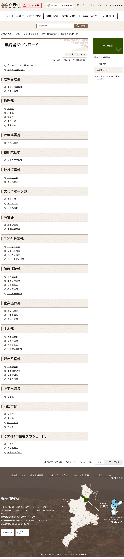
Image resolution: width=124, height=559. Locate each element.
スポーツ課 (12, 203)
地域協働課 (12, 182)
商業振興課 (12, 315)
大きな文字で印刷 (73, 60)
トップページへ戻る (76, 462)
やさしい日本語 (87, 5)
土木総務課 (12, 337)
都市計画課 (12, 367)
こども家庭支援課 (15, 259)
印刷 (54, 60)
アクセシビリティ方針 (58, 475)
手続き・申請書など (48, 34)
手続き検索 (101, 64)
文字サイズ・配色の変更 (112, 5)
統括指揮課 (12, 423)
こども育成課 (13, 247)
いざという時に (33, 5)
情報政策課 (12, 143)
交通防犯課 (12, 91)
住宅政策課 (12, 379)
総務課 (10, 109)
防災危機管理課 (14, 87)
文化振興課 (12, 208)
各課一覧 (9, 532)
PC (99, 462)
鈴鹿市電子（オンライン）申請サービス (109, 78)
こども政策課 (13, 251)
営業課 (10, 397)
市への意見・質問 (81, 475)
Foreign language (60, 5)
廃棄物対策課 (13, 229)
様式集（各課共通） (16, 70)
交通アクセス (23, 532)
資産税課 (11, 125)
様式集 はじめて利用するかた (21, 65)
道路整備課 (12, 341)
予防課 (10, 418)
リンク (120, 475)
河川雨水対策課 (14, 349)
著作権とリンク (18, 475)
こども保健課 (13, 255)
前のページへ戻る (55, 462)
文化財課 (11, 199)
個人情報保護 (36, 475)
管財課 (10, 117)
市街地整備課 (13, 371)
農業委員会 (12, 448)
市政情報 (33, 34)
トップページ (19, 34)
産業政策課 (12, 311)
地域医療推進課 (14, 294)
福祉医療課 (12, 289)
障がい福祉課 (13, 281)
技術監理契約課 (14, 160)
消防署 (10, 427)
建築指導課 (12, 375)
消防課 (10, 414)
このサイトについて (103, 475)
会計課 (10, 444)
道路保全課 (12, 345)
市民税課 (11, 121)
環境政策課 (12, 225)
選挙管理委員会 (14, 452)
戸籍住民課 (12, 178)
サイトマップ (117, 478)
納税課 (10, 113)
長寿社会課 (12, 277)
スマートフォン (114, 462)
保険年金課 (12, 285)
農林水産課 (12, 319)
